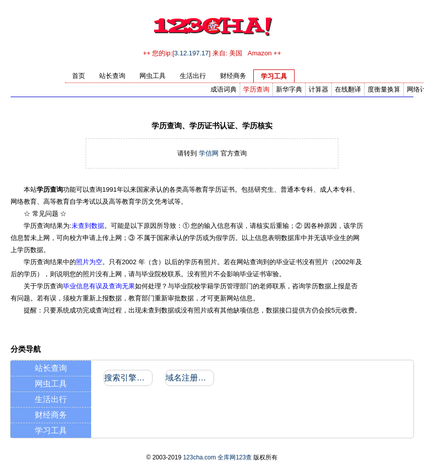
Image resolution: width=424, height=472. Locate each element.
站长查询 (51, 368)
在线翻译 (348, 89)
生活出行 (51, 399)
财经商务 (51, 415)
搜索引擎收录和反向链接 (127, 377)
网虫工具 (51, 383)
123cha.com (199, 457)
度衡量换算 (384, 89)
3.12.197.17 (191, 53)
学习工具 (51, 430)
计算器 (318, 89)
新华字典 (289, 89)
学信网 (209, 153)
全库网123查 (235, 457)
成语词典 (223, 89)
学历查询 (256, 89)
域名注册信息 (189, 377)
